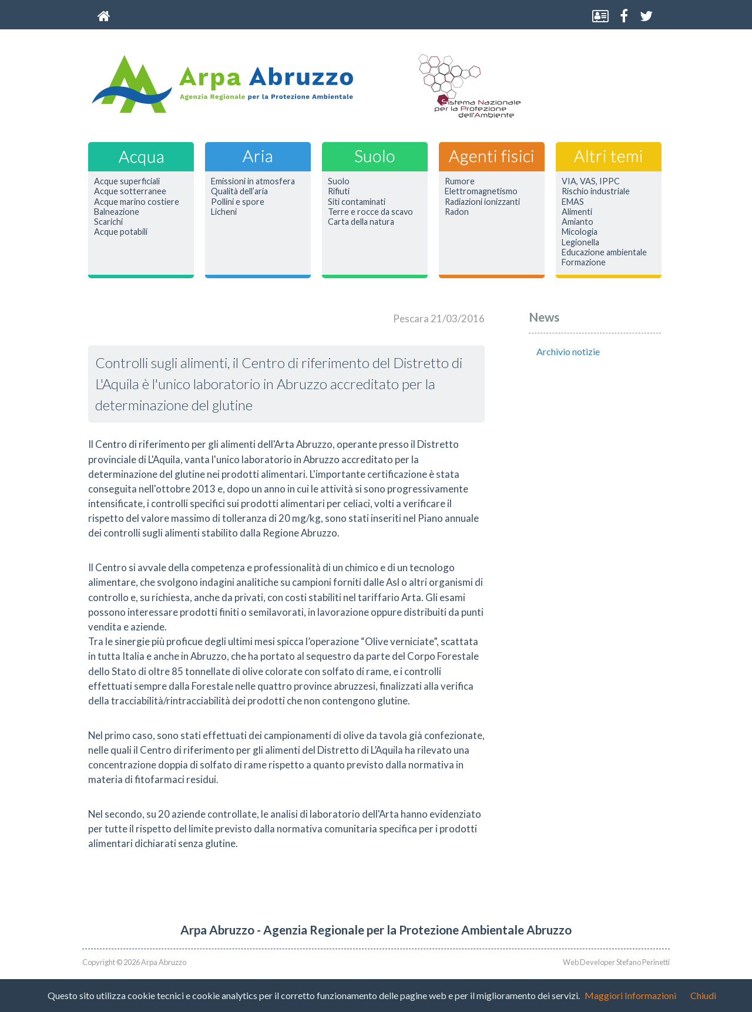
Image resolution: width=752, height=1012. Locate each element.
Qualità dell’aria (239, 191)
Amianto (577, 222)
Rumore (460, 181)
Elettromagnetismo (481, 191)
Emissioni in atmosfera (253, 181)
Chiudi (703, 995)
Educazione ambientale (604, 252)
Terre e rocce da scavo (370, 212)
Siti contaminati (356, 202)
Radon (457, 212)
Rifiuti (339, 191)
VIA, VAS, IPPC (591, 181)
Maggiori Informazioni (630, 995)
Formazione (584, 262)
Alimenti (577, 212)
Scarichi (108, 222)
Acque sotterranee (130, 191)
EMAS (573, 202)
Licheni (224, 212)
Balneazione (116, 212)
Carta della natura (361, 222)
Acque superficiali (127, 181)
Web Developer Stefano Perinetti (616, 962)
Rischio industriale (596, 191)
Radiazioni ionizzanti (482, 202)
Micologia (579, 232)
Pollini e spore (237, 202)
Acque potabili (120, 232)
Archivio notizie (568, 351)
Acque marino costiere (136, 202)
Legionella (580, 242)
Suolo (339, 181)
